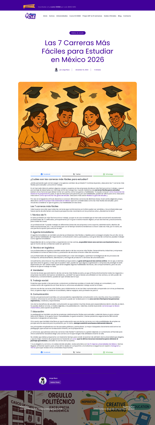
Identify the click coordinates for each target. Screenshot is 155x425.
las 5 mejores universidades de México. (102, 344)
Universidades (62, 16)
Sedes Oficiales (110, 16)
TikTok (33, 348)
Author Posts (55, 382)
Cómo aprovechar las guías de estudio (54, 195)
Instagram (115, 346)
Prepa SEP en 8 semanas (92, 16)
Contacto (127, 16)
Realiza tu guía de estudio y (97, 195)
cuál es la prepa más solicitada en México (54, 201)
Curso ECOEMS (75, 16)
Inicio (45, 16)
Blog (119, 16)
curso (74, 339)
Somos (52, 16)
